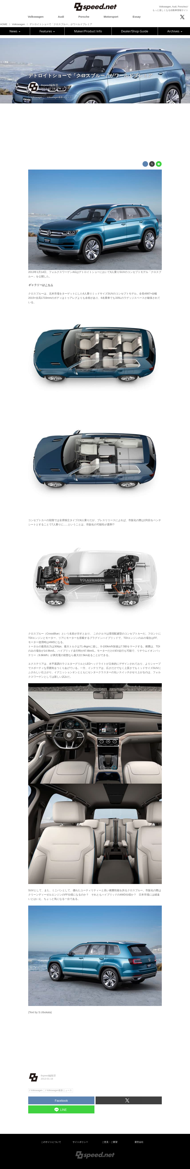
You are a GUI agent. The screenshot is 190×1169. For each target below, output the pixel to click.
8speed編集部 (49, 85)
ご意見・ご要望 (109, 1142)
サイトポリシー (80, 1142)
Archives (174, 31)
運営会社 (139, 1142)
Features (47, 31)
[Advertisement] (95, 132)
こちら (49, 285)
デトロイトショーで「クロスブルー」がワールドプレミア (90, 75)
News (14, 31)
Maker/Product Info (88, 31)
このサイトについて (51, 1142)
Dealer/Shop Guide (134, 31)
